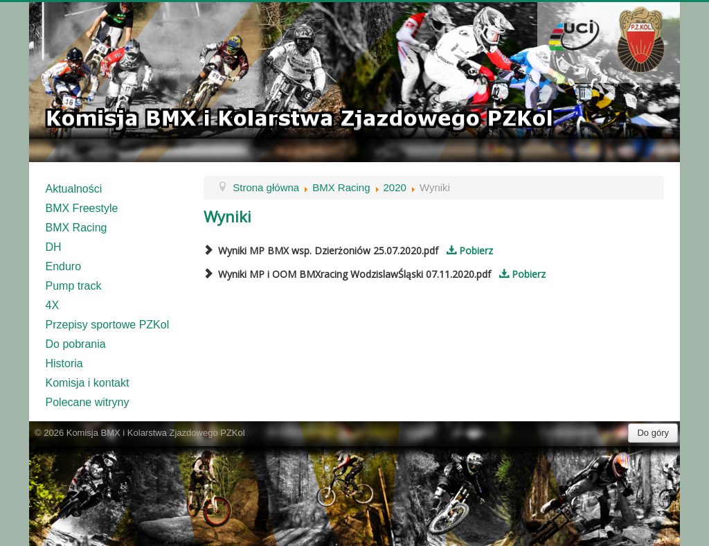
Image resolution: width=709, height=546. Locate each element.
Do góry (653, 433)
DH (54, 247)
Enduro (64, 266)
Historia (64, 363)
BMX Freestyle (82, 208)
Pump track (74, 286)
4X (53, 305)
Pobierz (467, 250)
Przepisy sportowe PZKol (108, 325)
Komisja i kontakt (87, 383)
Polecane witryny (87, 402)
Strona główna (266, 187)
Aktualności (74, 189)
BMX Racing (76, 228)
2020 (395, 187)
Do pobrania (76, 344)
